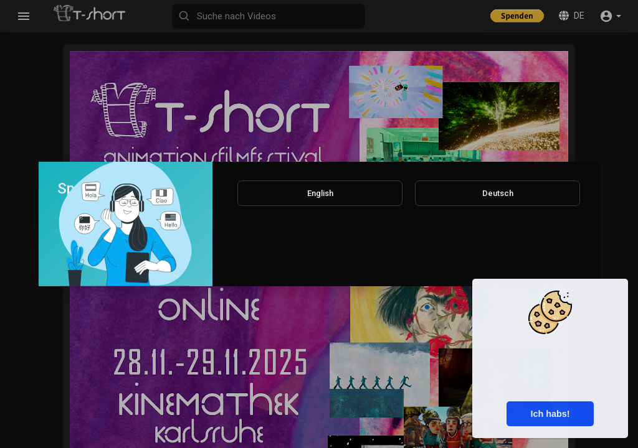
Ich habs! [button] (549, 414)
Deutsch (497, 193)
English (320, 193)
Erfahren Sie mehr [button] (550, 387)
